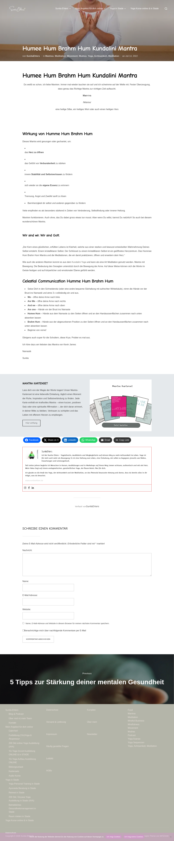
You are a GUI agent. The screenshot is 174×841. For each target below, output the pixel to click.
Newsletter (92, 734)
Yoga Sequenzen (136, 742)
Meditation (60, 56)
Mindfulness (133, 724)
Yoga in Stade (118, 8)
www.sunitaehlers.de (34, 480)
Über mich (92, 722)
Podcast (132, 735)
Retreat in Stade (16, 792)
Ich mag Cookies (113, 837)
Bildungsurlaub (16, 767)
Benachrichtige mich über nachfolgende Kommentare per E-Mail (54, 630)
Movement (72, 56)
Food (130, 710)
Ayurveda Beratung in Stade (22, 788)
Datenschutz (52, 710)
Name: (25, 581)
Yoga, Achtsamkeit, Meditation (103, 56)
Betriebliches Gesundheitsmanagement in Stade (22, 808)
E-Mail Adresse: (30, 595)
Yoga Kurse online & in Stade (144, 8)
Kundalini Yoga (79, 262)
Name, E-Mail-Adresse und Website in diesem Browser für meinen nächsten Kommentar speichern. (67, 623)
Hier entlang (31, 423)
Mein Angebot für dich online (90, 8)
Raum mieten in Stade (19, 816)
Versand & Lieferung (56, 722)
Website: (26, 609)
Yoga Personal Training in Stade (24, 784)
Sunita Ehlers (63, 8)
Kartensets (14, 771)
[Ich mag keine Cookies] (170, 836)
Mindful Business (136, 721)
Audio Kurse (15, 776)
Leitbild (49, 758)
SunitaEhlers (33, 56)
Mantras (49, 56)
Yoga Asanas (134, 739)
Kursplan (91, 710)
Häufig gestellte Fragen (57, 746)
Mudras (83, 56)
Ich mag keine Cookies (134, 837)
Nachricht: (27, 550)
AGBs (49, 770)
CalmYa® (13, 731)
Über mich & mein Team (20, 718)
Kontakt (12, 723)
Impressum (51, 734)
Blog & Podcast (16, 714)
